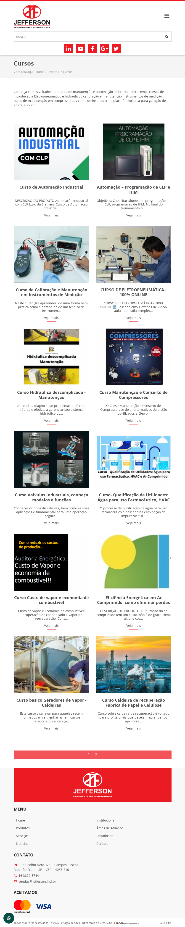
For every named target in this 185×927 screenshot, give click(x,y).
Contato (102, 842)
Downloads (104, 834)
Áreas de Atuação (109, 826)
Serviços (54, 72)
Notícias (22, 842)
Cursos (68, 72)
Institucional (105, 819)
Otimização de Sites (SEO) (97, 921)
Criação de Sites (70, 921)
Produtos (23, 826)
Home (40, 72)
